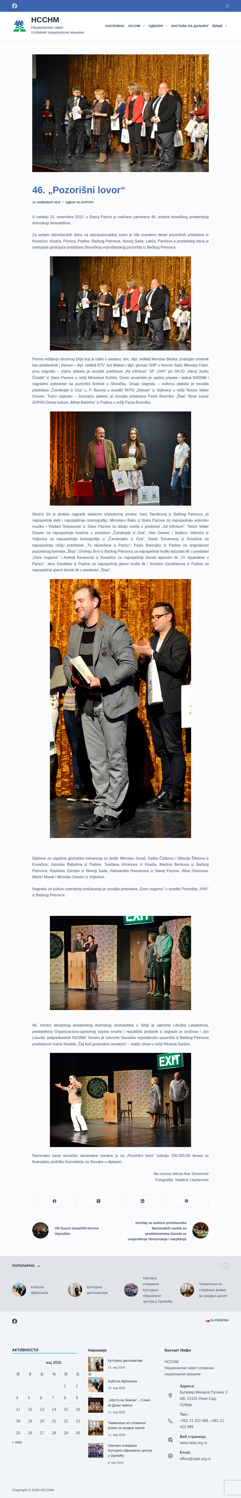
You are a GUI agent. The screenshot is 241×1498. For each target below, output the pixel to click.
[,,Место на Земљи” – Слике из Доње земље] (95, 1405)
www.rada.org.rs (193, 1443)
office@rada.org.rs (195, 1459)
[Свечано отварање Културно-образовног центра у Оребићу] (131, 1290)
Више (220, 26)
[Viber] (187, 1201)
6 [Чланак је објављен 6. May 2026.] (41, 1398)
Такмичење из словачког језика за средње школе (213, 1290)
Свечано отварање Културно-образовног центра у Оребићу (157, 1289)
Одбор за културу (79, 202)
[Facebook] (14, 5)
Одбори (159, 26)
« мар (17, 1442)
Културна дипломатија (97, 1290)
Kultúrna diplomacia (39, 1290)
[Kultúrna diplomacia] (19, 1290)
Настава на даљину (190, 26)
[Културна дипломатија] (75, 1290)
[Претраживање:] (227, 6)
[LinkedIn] (143, 1201)
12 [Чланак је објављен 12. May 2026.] (30, 1409)
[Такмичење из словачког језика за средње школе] (187, 1290)
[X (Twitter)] (98, 1201)
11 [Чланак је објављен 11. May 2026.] (18, 1409)
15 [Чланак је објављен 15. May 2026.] (66, 1409)
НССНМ (45, 20)
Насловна (115, 26)
